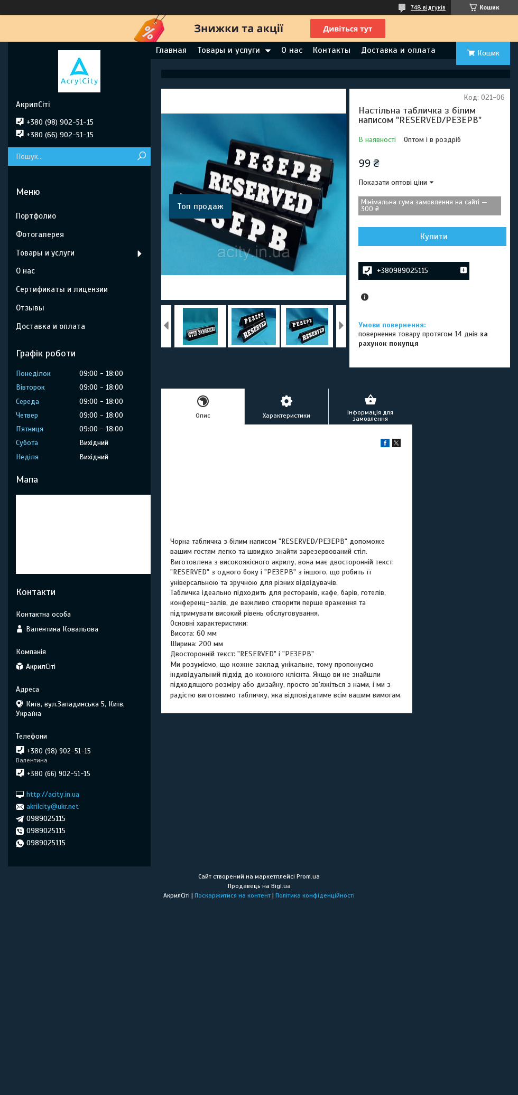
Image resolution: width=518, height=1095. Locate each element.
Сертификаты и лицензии (62, 289)
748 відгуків (428, 7)
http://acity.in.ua (52, 794)
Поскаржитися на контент (233, 895)
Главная (171, 50)
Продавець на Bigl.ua (259, 886)
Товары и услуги (228, 50)
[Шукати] (141, 156)
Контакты (331, 50)
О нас (291, 50)
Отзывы (30, 308)
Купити (434, 236)
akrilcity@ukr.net (52, 806)
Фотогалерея (40, 234)
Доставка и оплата (398, 50)
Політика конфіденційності (315, 895)
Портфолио (36, 216)
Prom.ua (308, 876)
